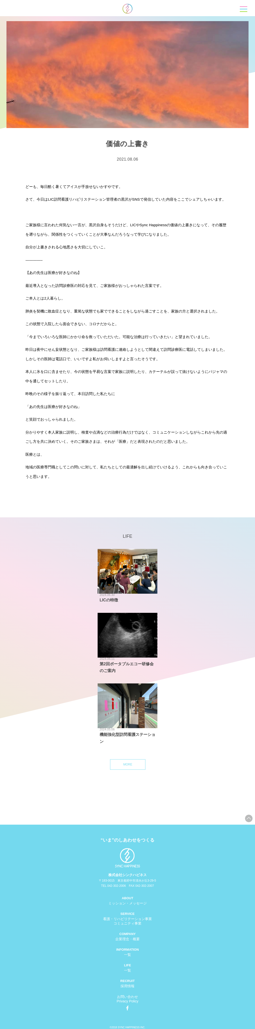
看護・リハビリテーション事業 (127, 919)
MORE (127, 764)
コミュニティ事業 (127, 923)
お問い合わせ (127, 997)
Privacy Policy (127, 1001)
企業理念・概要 (127, 939)
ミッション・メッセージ (127, 903)
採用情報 (127, 986)
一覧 (127, 955)
